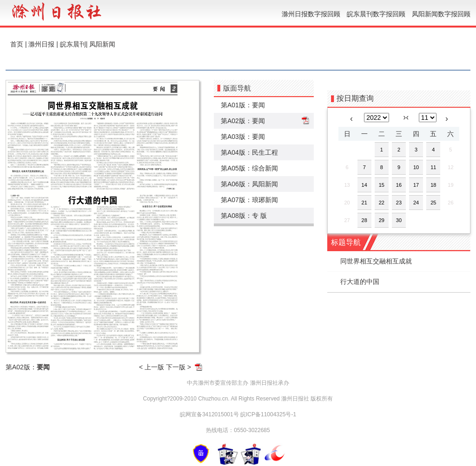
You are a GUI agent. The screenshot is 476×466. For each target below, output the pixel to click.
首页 (16, 44)
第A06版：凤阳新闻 (249, 184)
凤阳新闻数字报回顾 (441, 14)
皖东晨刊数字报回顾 (376, 14)
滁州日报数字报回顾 (311, 14)
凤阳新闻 (102, 44)
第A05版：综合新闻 (249, 168)
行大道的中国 (359, 281)
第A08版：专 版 (244, 215)
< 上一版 (151, 367)
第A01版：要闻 (243, 105)
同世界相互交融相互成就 (376, 261)
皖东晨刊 (73, 44)
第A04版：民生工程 (249, 152)
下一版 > (178, 367)
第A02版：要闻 (243, 121)
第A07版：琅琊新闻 (249, 199)
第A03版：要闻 (243, 136)
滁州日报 (41, 44)
